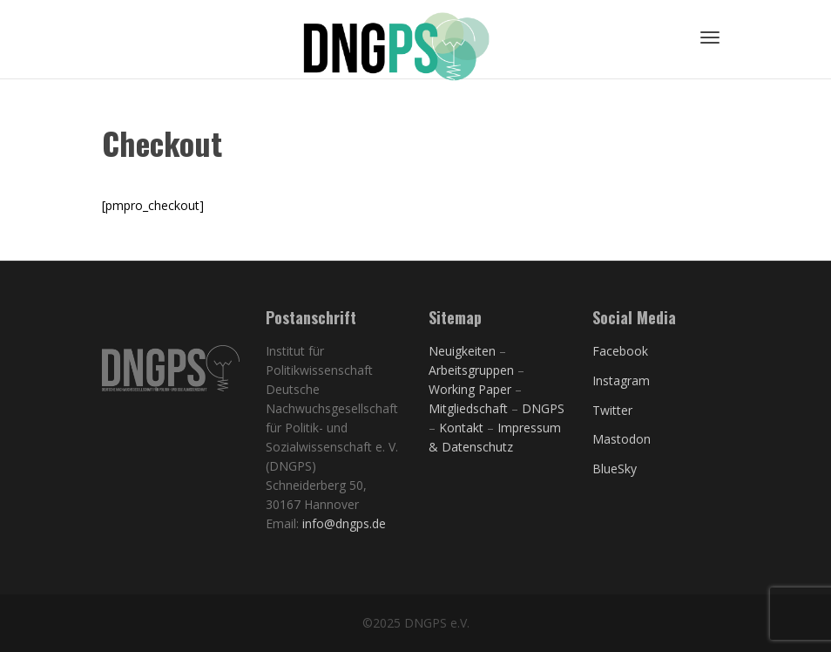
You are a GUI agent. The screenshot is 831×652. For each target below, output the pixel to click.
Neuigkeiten (462, 351)
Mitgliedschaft (470, 408)
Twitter (612, 410)
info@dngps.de (344, 523)
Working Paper (470, 389)
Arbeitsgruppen (471, 370)
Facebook (620, 351)
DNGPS (543, 408)
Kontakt (461, 427)
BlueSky (614, 468)
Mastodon (621, 439)
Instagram (621, 380)
